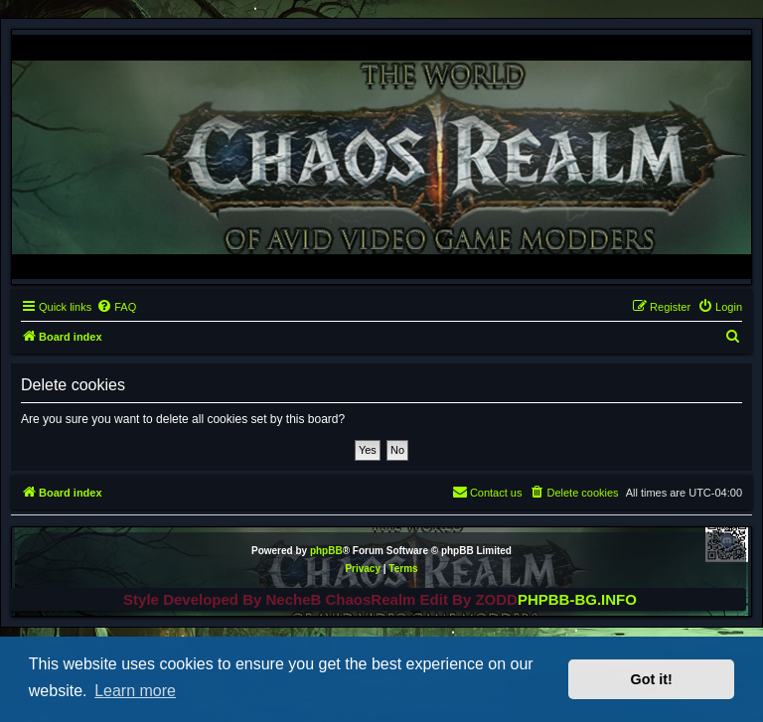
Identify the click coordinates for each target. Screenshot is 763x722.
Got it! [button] (652, 679)
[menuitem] (116, 307)
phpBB (326, 550)
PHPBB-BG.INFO (577, 599)
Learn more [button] (135, 690)
